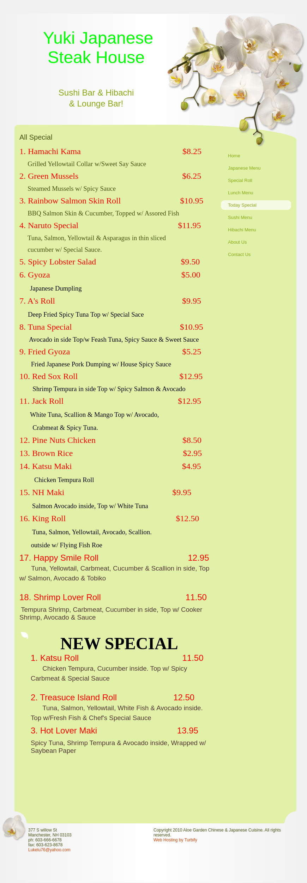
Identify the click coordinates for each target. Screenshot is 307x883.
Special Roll (240, 180)
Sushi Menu (240, 217)
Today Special (242, 205)
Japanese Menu (244, 168)
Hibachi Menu (242, 229)
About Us (237, 242)
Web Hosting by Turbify (175, 840)
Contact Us (239, 254)
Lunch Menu (240, 192)
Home (234, 155)
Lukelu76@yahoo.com (49, 849)
